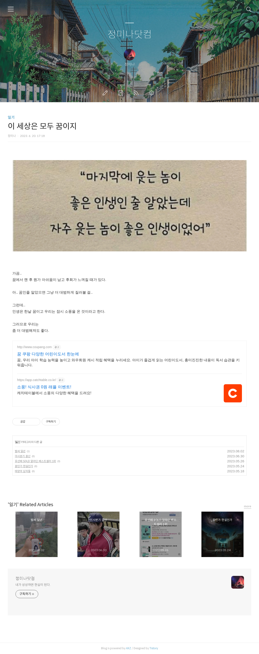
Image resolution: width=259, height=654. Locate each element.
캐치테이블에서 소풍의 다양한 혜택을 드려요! (54, 393)
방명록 (121, 92)
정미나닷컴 (129, 34)
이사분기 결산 (22, 456)
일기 (11, 117)
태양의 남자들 (22, 471)
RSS (137, 92)
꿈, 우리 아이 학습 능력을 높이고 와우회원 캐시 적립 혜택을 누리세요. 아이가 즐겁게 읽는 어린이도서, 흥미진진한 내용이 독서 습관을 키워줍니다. (128, 362)
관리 (152, 92)
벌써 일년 (20, 451)
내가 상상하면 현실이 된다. (33, 585)
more (247, 506)
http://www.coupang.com (34, 347)
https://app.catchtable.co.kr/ (36, 380)
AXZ (128, 648)
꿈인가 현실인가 (24, 466)
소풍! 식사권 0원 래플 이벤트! (44, 387)
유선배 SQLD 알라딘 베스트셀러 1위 (35, 461)
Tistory (154, 648)
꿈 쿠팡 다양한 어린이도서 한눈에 (48, 354)
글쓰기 (106, 92)
